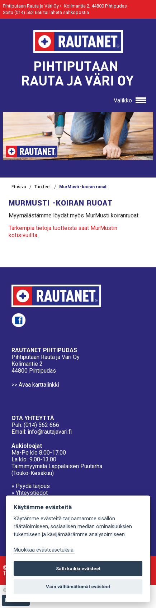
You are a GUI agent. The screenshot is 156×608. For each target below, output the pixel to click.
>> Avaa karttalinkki (35, 384)
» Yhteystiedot (29, 492)
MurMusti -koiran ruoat (83, 186)
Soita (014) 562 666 (22, 12)
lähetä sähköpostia (69, 12)
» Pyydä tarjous (30, 486)
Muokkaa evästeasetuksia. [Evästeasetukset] (44, 550)
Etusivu (18, 186)
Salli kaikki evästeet (78, 568)
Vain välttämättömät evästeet (78, 586)
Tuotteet (42, 186)
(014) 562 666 (41, 425)
